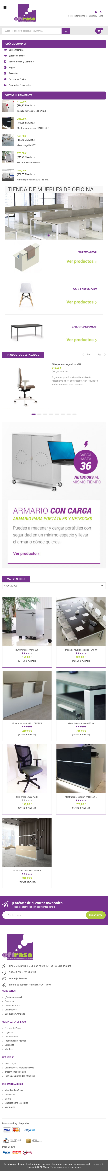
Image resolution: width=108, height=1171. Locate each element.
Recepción (10, 1094)
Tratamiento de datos (15, 1072)
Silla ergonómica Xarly (27, 797)
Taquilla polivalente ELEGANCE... (32, 111)
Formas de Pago (13, 1028)
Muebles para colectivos (16, 1103)
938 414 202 (15, 972)
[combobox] (36, 31)
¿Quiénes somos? (13, 997)
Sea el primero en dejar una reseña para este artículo (27, 800)
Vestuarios (10, 1107)
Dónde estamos (12, 1005)
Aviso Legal (10, 1063)
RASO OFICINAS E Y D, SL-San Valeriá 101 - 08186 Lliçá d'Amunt (40, 966)
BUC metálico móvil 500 (27, 650)
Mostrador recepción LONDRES (27, 723)
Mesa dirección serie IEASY (81, 723)
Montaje (9, 1049)
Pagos (11, 67)
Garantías (13, 73)
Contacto (9, 1001)
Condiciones (11, 1009)
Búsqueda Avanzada (15, 1014)
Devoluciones (11, 1036)
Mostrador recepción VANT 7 (27, 870)
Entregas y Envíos (17, 79)
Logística (9, 1032)
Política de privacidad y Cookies (20, 1076)
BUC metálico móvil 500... (29, 162)
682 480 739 (30, 972)
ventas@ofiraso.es (18, 978)
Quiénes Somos (16, 55)
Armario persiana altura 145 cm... (33, 179)
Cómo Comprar (16, 50)
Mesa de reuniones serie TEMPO (81, 650)
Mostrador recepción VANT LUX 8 (81, 797)
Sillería (8, 1099)
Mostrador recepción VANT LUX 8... (33, 128)
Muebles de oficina (14, 1090)
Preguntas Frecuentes (19, 85)
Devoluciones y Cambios (21, 61)
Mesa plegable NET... (27, 145)
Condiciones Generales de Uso (19, 1067)
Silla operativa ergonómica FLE (67, 364)
